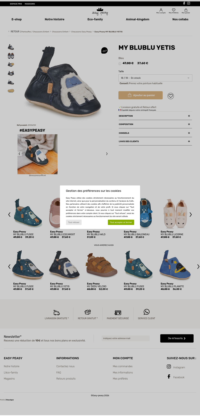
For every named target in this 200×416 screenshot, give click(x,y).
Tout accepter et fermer (121, 222)
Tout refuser (73, 222)
